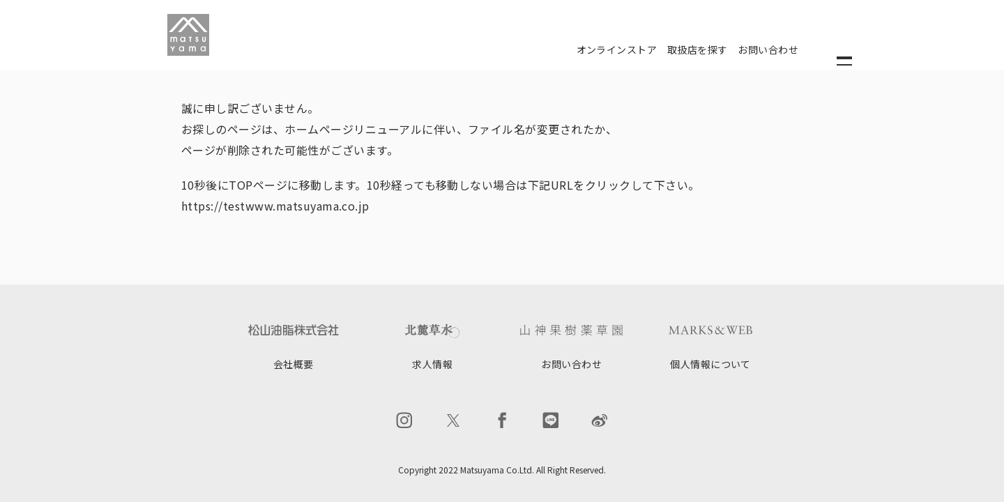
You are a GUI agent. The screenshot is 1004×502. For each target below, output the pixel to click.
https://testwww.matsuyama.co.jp (275, 205)
